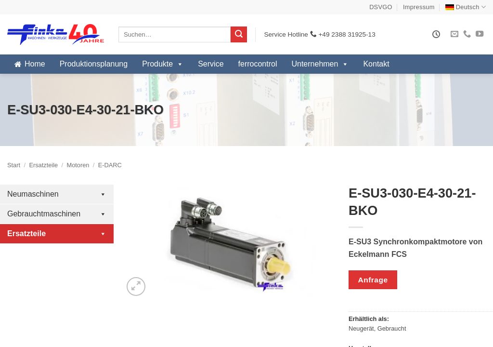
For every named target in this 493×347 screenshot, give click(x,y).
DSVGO (380, 7)
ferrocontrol (257, 64)
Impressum (419, 7)
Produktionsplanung (94, 64)
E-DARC (110, 165)
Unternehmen (320, 64)
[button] (136, 286)
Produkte (162, 64)
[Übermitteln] (239, 35)
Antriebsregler (57, 268)
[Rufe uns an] (467, 34)
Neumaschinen (56, 194)
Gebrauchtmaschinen (56, 214)
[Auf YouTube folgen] (479, 34)
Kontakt (376, 64)
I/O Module (57, 285)
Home (35, 64)
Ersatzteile (43, 165)
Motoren (77, 165)
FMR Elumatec (32, 336)
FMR (17, 319)
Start (13, 165)
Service (210, 64)
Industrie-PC (57, 251)
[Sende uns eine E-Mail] (454, 34)
